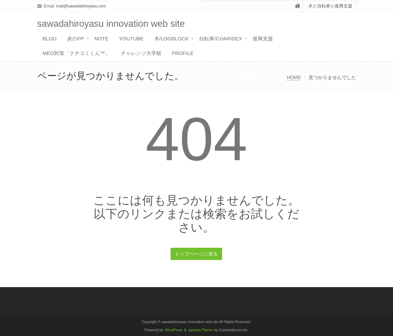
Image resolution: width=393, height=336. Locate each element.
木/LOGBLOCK (171, 38)
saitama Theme (200, 330)
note (101, 38)
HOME (294, 77)
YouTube (131, 38)
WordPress (174, 330)
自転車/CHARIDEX (220, 38)
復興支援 (263, 38)
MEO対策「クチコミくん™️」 (76, 53)
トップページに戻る (196, 254)
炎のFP (75, 38)
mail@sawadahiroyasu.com (81, 6)
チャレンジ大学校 (141, 53)
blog (50, 38)
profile (183, 53)
